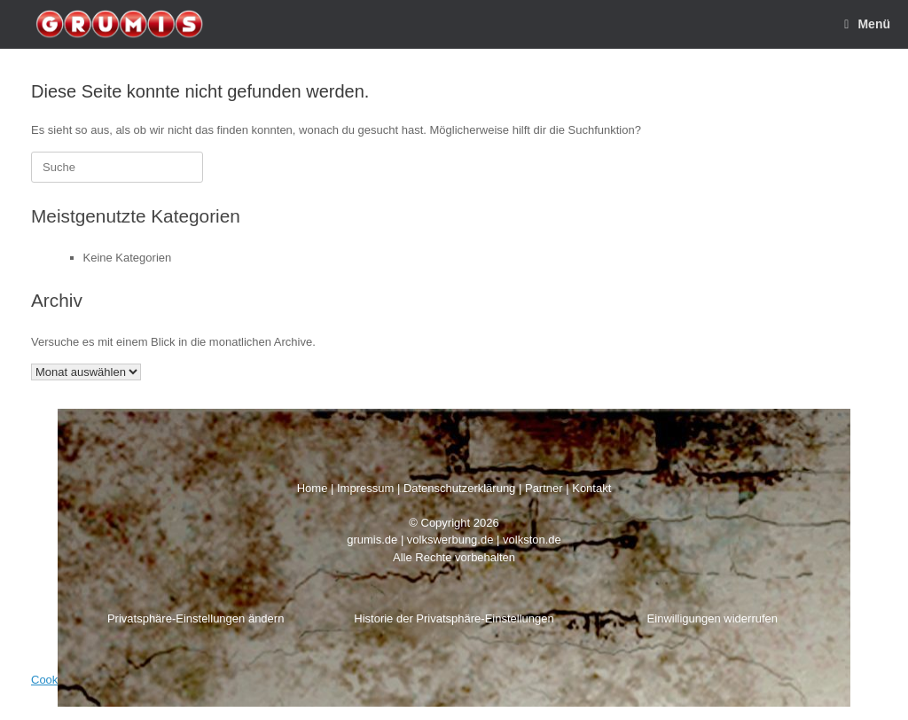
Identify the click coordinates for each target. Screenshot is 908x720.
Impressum (365, 488)
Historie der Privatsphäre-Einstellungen (453, 618)
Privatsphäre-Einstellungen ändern (195, 618)
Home (312, 488)
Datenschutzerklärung (459, 488)
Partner (544, 488)
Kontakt (591, 488)
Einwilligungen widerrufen (712, 618)
